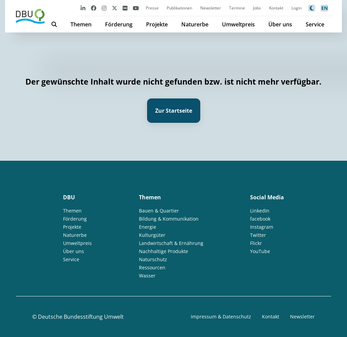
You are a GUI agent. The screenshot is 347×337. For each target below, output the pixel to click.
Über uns (280, 24)
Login (296, 8)
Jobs (257, 8)
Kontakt (276, 8)
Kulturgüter (152, 235)
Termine (237, 8)
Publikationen (179, 8)
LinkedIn (259, 210)
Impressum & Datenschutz (221, 316)
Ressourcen (152, 267)
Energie (147, 227)
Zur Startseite (173, 110)
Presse (152, 8)
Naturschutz (153, 259)
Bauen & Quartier (159, 210)
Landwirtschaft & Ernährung (171, 243)
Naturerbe (194, 24)
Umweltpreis (238, 24)
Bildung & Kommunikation (169, 219)
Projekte (157, 24)
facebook (260, 219)
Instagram (261, 227)
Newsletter (210, 8)
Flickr (256, 243)
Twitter (258, 235)
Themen (80, 24)
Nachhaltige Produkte (163, 251)
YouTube (260, 251)
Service (315, 24)
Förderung (118, 24)
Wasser (147, 275)
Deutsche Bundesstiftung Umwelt (81, 316)
